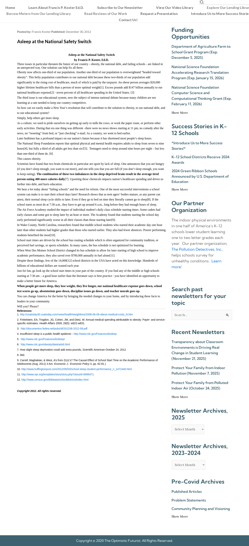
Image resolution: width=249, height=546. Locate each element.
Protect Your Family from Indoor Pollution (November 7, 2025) (198, 371)
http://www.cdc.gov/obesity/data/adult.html (45, 344)
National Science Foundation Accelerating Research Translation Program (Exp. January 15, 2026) (200, 72)
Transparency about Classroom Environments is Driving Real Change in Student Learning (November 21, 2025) (197, 350)
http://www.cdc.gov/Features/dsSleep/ (43, 339)
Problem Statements (189, 500)
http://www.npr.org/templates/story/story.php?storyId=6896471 (57, 374)
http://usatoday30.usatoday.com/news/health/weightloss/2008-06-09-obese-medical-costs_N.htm (76, 314)
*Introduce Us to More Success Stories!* (197, 146)
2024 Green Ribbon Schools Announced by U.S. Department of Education (200, 176)
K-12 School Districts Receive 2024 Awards (200, 160)
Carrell (24, 360)
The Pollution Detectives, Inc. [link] (197, 249)
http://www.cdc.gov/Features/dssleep (95, 333)
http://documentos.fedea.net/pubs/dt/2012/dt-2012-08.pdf (54, 328)
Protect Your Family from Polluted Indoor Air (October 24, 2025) (200, 385)
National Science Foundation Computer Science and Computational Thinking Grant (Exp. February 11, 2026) (202, 95)
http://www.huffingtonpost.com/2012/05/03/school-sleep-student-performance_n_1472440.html (76, 369)
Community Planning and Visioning (201, 508)
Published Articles (187, 491)
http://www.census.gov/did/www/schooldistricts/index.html (55, 379)
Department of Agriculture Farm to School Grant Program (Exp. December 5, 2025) (201, 52)
